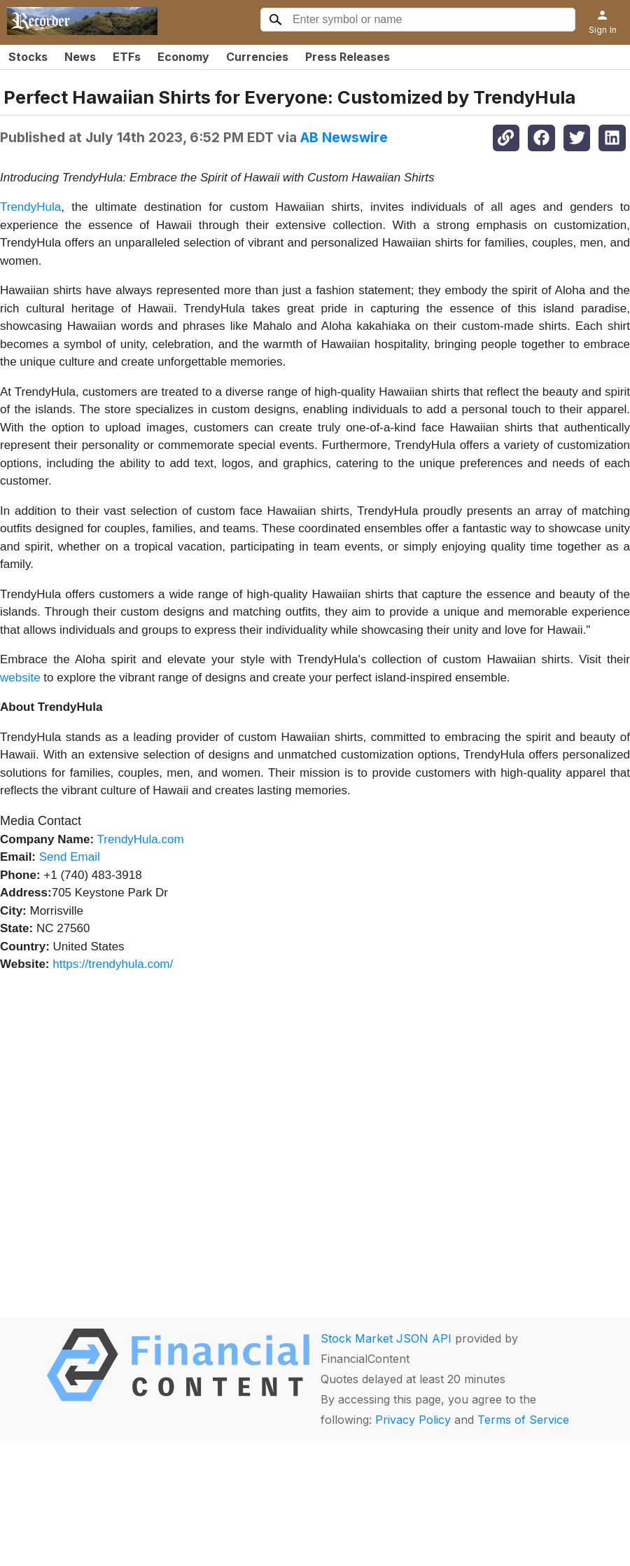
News (80, 57)
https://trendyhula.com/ (112, 964)
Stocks (28, 57)
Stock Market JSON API (386, 1338)
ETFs (127, 57)
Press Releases (347, 57)
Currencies (257, 57)
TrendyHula (30, 207)
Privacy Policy (413, 1420)
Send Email (69, 857)
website (20, 677)
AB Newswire (344, 137)
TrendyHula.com (140, 839)
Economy (183, 57)
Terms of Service (523, 1420)
